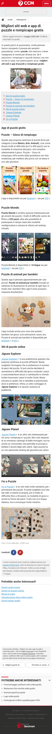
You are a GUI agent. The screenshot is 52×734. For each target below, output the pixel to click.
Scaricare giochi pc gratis (14, 692)
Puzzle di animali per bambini (20, 106)
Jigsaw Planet (13, 116)
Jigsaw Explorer (13, 112)
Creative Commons (28, 654)
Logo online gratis (11, 696)
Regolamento (40, 714)
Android (31, 198)
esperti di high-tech (11, 565)
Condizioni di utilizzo (30, 711)
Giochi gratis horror (10, 587)
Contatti (30, 714)
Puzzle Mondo (13, 102)
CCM (23, 651)
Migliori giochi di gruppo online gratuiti (12, 665)
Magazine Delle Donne (17, 718)
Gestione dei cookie (36, 718)
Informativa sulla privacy (15, 714)
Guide (10, 20)
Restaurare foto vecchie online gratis (19, 688)
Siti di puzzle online (15, 109)
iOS (46, 198)
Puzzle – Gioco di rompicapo (20, 99)
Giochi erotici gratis (10, 600)
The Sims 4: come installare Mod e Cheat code (39, 665)
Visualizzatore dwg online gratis (17, 597)
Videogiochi (21, 20)
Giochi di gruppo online (12, 590)
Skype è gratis (8, 594)
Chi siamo (16, 711)
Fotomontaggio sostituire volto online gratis (22, 685)
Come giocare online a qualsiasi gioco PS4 (22, 700)
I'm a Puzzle (11, 119)
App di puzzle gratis (15, 96)
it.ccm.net (29, 651)
